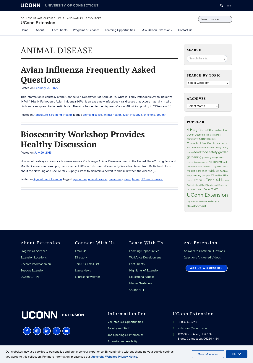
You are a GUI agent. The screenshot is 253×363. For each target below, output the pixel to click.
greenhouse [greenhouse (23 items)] (202, 162)
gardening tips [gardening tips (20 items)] (208, 157)
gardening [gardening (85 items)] (194, 157)
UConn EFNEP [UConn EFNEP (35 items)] (210, 189)
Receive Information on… (37, 264)
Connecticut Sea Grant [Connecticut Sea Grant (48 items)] (200, 143)
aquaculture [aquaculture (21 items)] (217, 130)
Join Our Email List (87, 264)
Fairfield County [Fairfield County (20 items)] (214, 147)
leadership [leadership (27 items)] (196, 166)
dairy (127, 179)
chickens (149, 115)
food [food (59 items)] (197, 152)
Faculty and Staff (118, 328)
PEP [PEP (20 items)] (212, 175)
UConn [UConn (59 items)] (197, 180)
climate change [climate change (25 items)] (213, 135)
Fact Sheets (59, 30)
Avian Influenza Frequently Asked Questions (88, 74)
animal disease (92, 115)
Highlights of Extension (144, 270)
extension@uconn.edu (192, 328)
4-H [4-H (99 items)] (190, 130)
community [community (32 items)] (192, 139)
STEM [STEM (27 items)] (225, 175)
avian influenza (132, 115)
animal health (112, 115)
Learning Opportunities (121, 30)
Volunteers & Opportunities (125, 322)
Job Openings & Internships (125, 335)
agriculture (80, 179)
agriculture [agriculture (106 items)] (202, 130)
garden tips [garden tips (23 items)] (192, 162)
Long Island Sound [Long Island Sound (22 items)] (220, 166)
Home (24, 30)
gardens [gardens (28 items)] (219, 157)
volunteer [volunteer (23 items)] (203, 202)
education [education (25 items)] (202, 147)
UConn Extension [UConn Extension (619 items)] (207, 195)
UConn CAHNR (30, 277)
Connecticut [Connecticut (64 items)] (207, 139)
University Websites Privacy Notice (114, 357)
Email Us (80, 251)
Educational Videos (141, 277)
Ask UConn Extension (157, 30)
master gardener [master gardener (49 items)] (197, 171)
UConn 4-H (136, 290)
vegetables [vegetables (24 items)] (192, 201)
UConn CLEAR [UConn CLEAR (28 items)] (194, 189)
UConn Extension (38, 22)
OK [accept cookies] (237, 354)
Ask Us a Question (206, 268)
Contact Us (185, 30)
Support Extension (32, 270)
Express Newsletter (87, 277)
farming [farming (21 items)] (190, 152)
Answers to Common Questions (204, 251)
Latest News (83, 270)
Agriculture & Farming (47, 115)
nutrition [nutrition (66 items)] (213, 171)
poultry (161, 115)
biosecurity (116, 179)
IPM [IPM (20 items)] (220, 162)
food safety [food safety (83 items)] (210, 152)
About (41, 30)
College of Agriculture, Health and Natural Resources (61, 18)
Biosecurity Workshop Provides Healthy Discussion (83, 139)
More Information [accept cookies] (208, 354)
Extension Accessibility (122, 341)
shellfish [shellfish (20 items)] (218, 175)
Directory (81, 257)
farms (135, 179)
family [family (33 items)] (225, 147)
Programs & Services (86, 30)
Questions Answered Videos (202, 257)
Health (67, 115)
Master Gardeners (140, 283)
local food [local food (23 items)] (207, 166)
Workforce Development (145, 257)
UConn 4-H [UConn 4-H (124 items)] (212, 180)
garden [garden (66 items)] (223, 152)
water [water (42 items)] (211, 201)
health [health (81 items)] (213, 162)
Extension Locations (34, 257)
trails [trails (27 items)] (189, 180)
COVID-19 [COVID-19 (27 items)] (219, 143)
